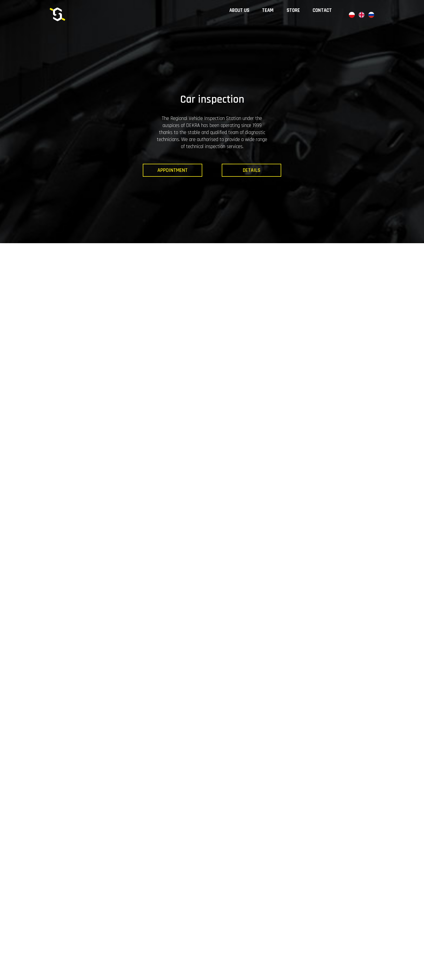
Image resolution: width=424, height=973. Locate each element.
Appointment (172, 170)
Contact (328, 24)
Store (300, 24)
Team (275, 24)
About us (248, 24)
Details (251, 170)
